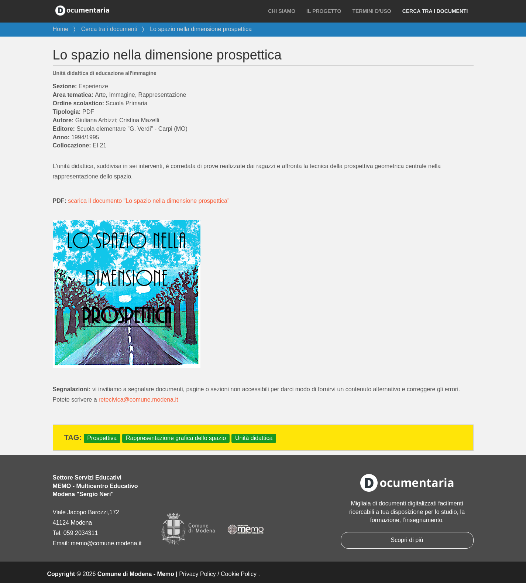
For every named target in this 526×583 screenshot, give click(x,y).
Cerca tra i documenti (435, 11)
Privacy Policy (197, 574)
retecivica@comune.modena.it (138, 399)
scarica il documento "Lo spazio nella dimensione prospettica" (148, 201)
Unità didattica (253, 438)
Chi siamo (281, 11)
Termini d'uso (371, 11)
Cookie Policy (239, 574)
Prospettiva (102, 438)
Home (61, 29)
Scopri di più (407, 540)
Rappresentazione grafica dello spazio (176, 438)
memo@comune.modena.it (106, 543)
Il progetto (323, 11)
